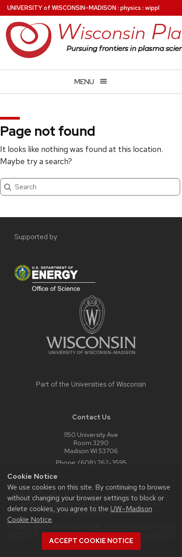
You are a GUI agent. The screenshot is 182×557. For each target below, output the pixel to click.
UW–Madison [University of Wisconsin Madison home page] (61, 8)
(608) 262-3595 (102, 462)
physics (130, 8)
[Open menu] (91, 82)
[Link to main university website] (91, 356)
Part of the (91, 384)
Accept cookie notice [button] (91, 540)
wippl (152, 8)
